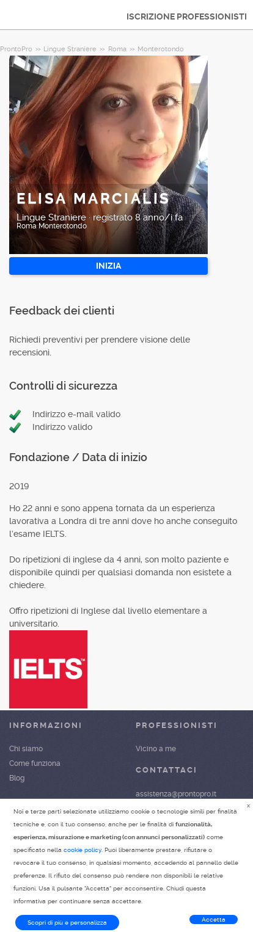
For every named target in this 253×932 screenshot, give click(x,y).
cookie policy (82, 849)
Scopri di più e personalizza (67, 922)
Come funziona (35, 763)
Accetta (214, 919)
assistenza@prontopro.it (176, 794)
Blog (16, 778)
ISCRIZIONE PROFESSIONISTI (187, 16)
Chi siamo (26, 749)
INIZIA (108, 266)
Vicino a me (156, 749)
